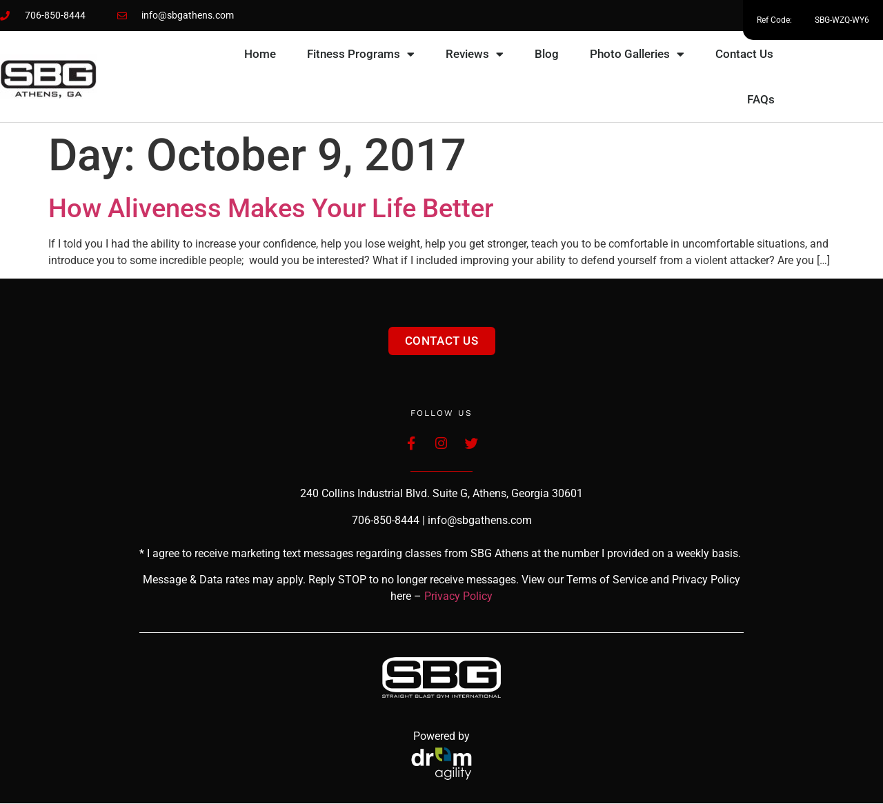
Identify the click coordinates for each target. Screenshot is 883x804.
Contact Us (744, 54)
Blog (547, 54)
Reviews (475, 54)
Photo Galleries (637, 54)
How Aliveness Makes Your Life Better (270, 208)
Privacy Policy (458, 597)
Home (260, 54)
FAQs (761, 99)
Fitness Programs (361, 54)
